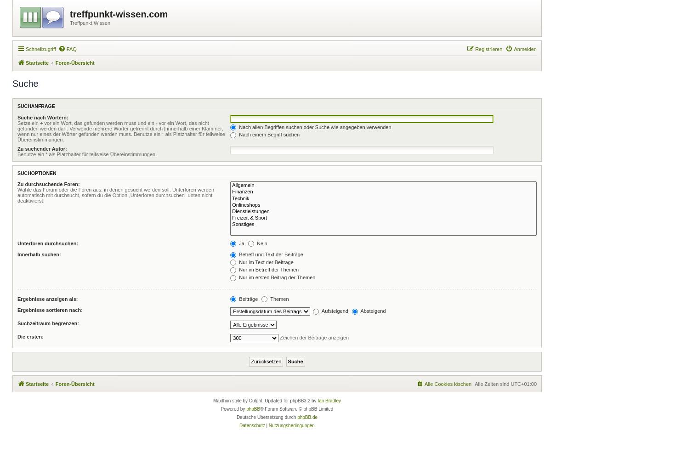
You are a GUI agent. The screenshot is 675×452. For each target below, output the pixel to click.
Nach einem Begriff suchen (265, 134)
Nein (257, 243)
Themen (275, 299)
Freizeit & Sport (383, 218)
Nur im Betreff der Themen (264, 269)
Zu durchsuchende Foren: (48, 184)
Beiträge (244, 299)
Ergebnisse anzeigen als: (47, 299)
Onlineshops (383, 205)
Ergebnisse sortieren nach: (50, 310)
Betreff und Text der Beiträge (266, 254)
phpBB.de (307, 417)
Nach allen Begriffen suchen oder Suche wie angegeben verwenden (310, 127)
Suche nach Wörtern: (42, 117)
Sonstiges (383, 224)
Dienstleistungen (383, 212)
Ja (237, 243)
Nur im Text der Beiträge (261, 262)
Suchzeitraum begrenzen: (48, 323)
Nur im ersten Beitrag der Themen (272, 277)
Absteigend (369, 311)
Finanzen (383, 192)
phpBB (253, 409)
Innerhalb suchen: (39, 254)
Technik (383, 199)
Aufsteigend (330, 311)
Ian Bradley (329, 400)
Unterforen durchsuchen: (47, 243)
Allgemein (383, 185)
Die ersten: (30, 336)
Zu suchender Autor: (42, 149)
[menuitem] (67, 49)
